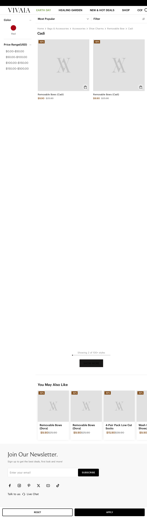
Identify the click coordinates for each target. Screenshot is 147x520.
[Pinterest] (30, 485)
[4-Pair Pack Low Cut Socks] (119, 406)
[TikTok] (59, 485)
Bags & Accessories (58, 28)
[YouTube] (50, 485)
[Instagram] (21, 485)
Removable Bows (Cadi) (51, 94)
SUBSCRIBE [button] (88, 472)
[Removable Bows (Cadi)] (63, 65)
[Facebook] (11, 485)
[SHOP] (126, 14)
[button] (102, 14)
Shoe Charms (96, 28)
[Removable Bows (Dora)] (53, 406)
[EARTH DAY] (43, 14)
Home (40, 28)
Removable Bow (116, 28)
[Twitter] (40, 485)
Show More (91, 363)
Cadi (130, 28)
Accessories (78, 28)
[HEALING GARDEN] (70, 14)
